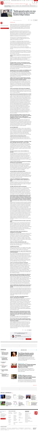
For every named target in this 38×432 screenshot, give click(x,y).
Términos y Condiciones (28, 417)
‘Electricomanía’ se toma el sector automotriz (4, 366)
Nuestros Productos (27, 414)
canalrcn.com (17, 428)
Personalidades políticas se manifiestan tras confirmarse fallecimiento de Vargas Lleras (33, 397)
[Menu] (4, 3)
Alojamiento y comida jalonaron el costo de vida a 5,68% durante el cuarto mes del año (5, 353)
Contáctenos (26, 415)
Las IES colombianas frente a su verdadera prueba (5, 370)
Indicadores (9, 419)
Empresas (9, 416)
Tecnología (3, 356)
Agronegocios (10, 412)
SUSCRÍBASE (36, 0)
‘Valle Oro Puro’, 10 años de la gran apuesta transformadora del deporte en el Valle (27, 366)
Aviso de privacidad (27, 416)
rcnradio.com (21, 428)
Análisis (19, 412)
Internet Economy (33, 401)
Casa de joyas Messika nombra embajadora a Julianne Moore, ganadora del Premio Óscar (26, 354)
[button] (11, 336)
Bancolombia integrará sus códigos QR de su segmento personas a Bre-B (21, 404)
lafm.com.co (30, 428)
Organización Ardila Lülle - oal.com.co (34, 428)
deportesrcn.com (7, 429)
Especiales (15, 416)
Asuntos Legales (10, 413)
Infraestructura (15, 419)
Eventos (20, 416)
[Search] (32, 2)
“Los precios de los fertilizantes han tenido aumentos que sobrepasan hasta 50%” (5, 375)
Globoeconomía (21, 417)
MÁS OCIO (34, 385)
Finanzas (9, 417)
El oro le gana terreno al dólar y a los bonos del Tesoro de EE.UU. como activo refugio (22, 397)
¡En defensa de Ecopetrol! (4, 362)
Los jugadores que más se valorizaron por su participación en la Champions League (9, 404)
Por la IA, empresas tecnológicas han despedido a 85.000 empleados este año (5, 358)
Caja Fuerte (15, 413)
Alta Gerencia (15, 412)
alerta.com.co (2, 429)
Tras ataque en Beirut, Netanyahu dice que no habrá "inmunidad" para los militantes (8, 397)
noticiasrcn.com (26, 428)
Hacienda (3, 351)
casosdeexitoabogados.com (4, 428)
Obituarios (15, 420)
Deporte (7, 401)
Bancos (19, 401)
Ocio (19, 420)
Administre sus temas (4, 28)
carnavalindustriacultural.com (11, 428)
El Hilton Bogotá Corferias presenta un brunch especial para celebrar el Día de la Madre (27, 377)
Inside (19, 419)
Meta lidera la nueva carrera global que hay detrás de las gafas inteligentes (34, 403)
